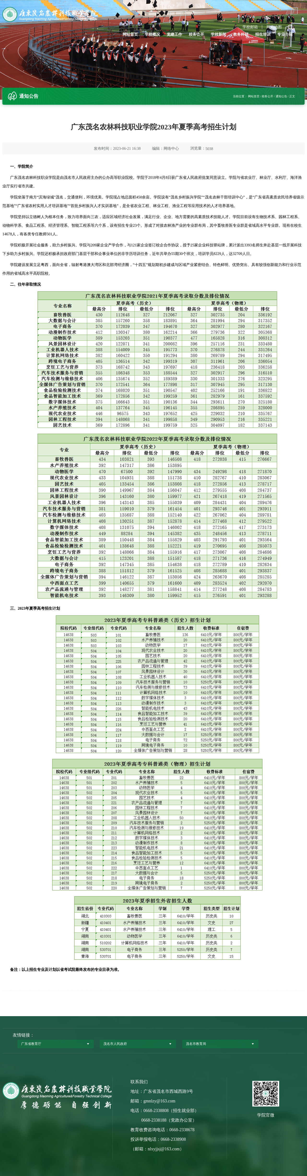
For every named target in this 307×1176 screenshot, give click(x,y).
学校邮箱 (250, 27)
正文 (292, 96)
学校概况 (152, 34)
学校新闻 (218, 34)
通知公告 (281, 96)
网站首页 (130, 34)
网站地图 (274, 27)
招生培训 (263, 34)
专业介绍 (285, 34)
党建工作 (174, 34)
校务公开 (196, 34)
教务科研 (240, 34)
